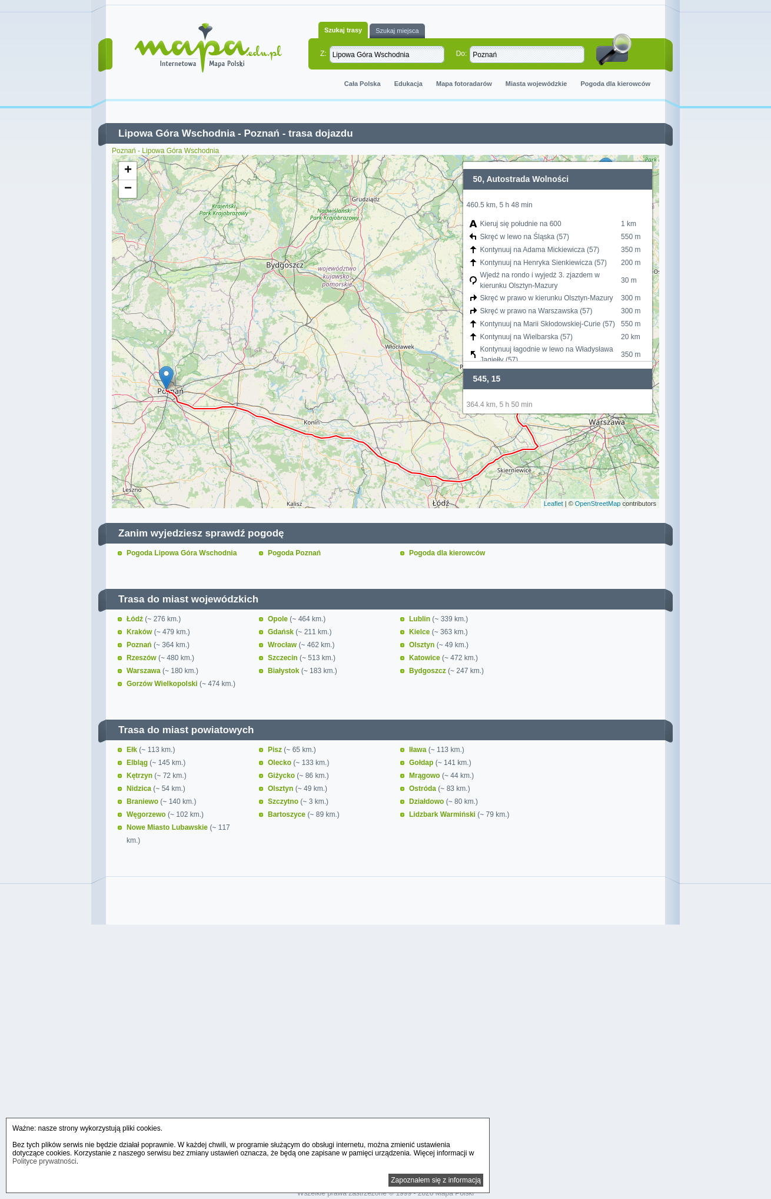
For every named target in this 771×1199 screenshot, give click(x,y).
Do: (461, 53)
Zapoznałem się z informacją (436, 1180)
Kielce (420, 632)
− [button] (128, 189)
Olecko (280, 763)
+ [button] (128, 171)
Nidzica (140, 788)
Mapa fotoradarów (464, 83)
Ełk (133, 750)
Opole (279, 619)
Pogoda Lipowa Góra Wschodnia (182, 553)
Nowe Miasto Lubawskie (168, 827)
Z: (323, 53)
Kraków (140, 632)
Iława (418, 750)
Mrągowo (425, 775)
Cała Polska (362, 83)
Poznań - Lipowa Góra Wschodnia (165, 151)
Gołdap (422, 763)
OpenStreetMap (598, 503)
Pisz (276, 750)
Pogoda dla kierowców (615, 83)
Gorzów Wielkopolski (163, 684)
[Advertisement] (385, 1029)
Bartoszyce (287, 814)
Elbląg (138, 763)
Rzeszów (142, 658)
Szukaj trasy (343, 30)
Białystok (284, 671)
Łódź (136, 619)
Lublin (420, 619)
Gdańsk (281, 632)
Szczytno (284, 801)
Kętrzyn (140, 775)
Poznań (261, 133)
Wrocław (283, 645)
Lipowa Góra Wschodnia (176, 133)
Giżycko (282, 775)
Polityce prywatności (44, 1161)
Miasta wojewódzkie (536, 83)
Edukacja (408, 83)
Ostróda (423, 788)
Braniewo (143, 801)
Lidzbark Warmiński (443, 814)
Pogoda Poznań (294, 553)
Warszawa (144, 671)
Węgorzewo (147, 814)
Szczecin (284, 658)
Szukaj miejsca (396, 30)
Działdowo (427, 801)
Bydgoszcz (428, 671)
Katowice (425, 658)
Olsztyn (423, 645)
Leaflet (553, 503)
